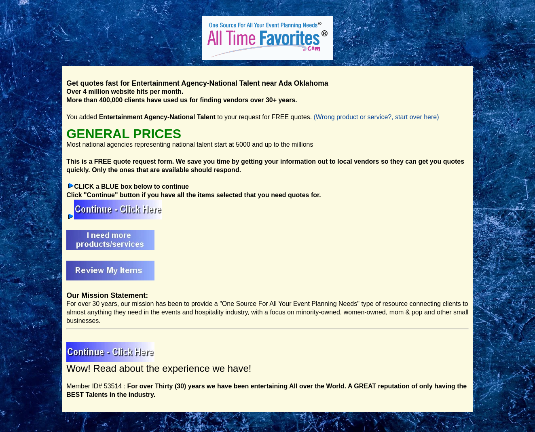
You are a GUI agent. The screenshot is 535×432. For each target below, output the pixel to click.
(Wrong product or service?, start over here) (376, 117)
